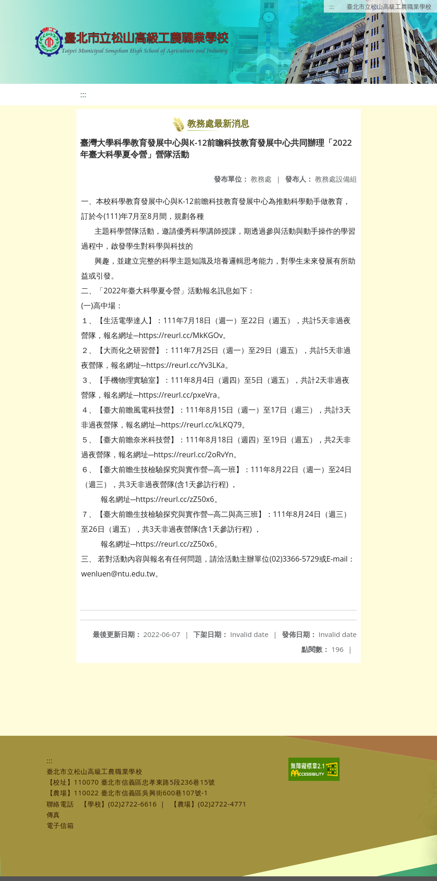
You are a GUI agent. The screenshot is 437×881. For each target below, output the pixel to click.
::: (331, 6)
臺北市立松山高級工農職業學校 (389, 6)
